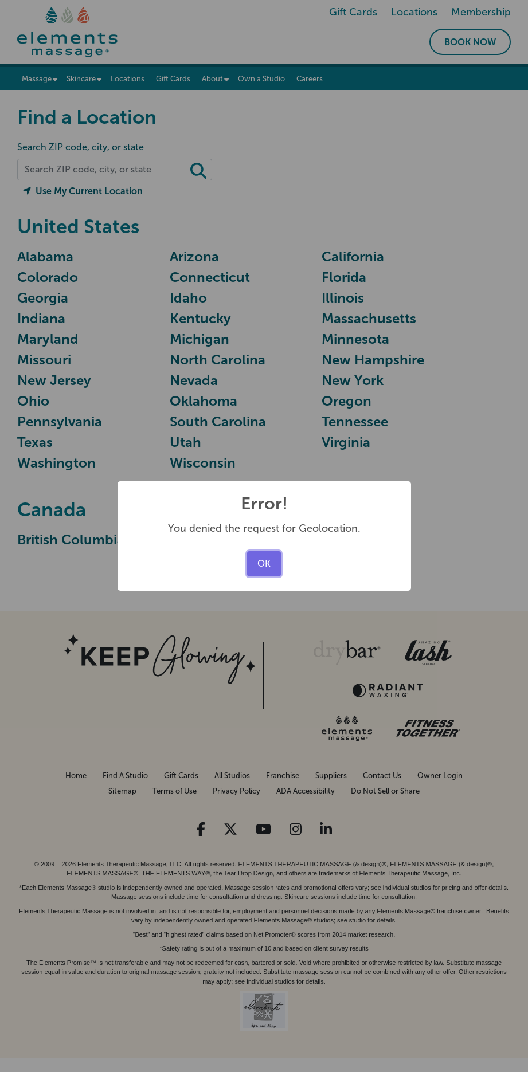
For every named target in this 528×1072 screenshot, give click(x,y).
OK (264, 563)
